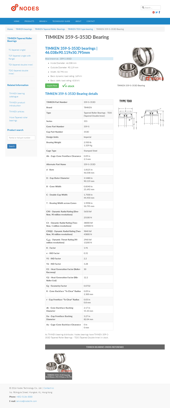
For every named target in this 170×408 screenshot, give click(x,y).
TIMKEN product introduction (17, 104)
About (78, 21)
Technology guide (61, 21)
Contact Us (49, 388)
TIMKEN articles (16, 111)
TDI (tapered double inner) (21, 64)
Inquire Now (52, 85)
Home (16, 21)
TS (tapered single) (17, 50)
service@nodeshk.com (26, 401)
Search (12, 146)
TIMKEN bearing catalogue (17, 95)
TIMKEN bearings (24, 29)
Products (29, 21)
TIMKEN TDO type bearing (80, 29)
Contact (91, 21)
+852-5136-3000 (24, 396)
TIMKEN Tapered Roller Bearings (50, 29)
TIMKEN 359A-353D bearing (58, 375)
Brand (43, 21)
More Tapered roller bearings (18, 119)
